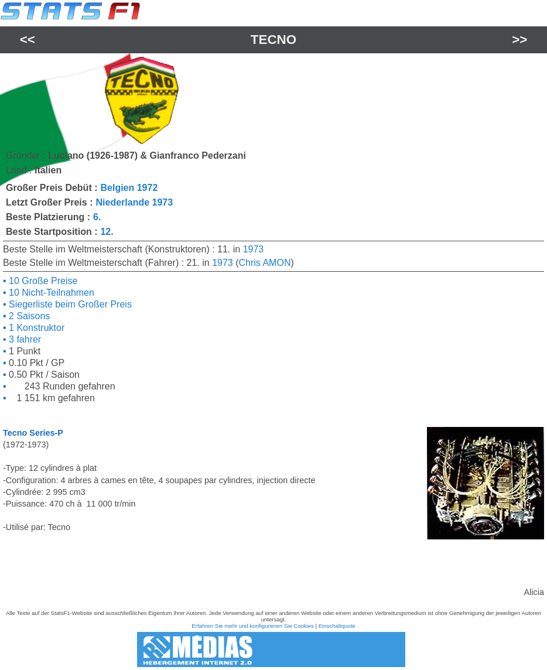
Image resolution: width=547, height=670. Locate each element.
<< (27, 39)
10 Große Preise (42, 281)
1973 (253, 249)
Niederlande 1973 (134, 202)
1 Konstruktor (35, 328)
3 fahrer (24, 339)
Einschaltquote (337, 626)
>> (519, 39)
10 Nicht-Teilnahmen (50, 293)
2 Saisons (28, 316)
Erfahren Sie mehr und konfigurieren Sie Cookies (253, 626)
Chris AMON (265, 263)
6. (97, 217)
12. (106, 232)
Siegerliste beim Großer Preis (69, 304)
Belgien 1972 (129, 188)
